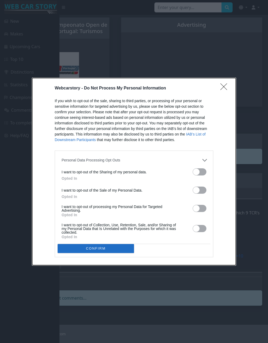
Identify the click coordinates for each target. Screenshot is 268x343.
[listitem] (134, 160)
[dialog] (134, 171)
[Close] (225, 88)
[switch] (199, 171)
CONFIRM (96, 248)
